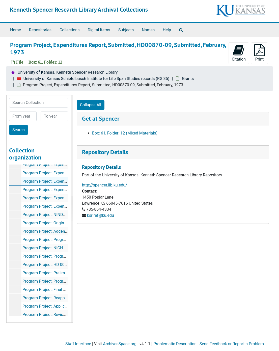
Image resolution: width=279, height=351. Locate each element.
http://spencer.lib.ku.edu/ (104, 185)
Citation (239, 53)
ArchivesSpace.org (119, 343)
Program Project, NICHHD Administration (59, 248)
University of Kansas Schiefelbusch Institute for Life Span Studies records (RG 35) (96, 78)
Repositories (40, 30)
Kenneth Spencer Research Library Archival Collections (79, 9)
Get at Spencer (100, 118)
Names (148, 30)
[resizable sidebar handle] (72, 209)
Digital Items (99, 30)
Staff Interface (78, 343)
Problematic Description (175, 343)
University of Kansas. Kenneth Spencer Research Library (68, 72)
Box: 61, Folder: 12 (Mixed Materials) (124, 133)
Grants (188, 78)
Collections (70, 30)
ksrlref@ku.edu (100, 215)
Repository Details (105, 152)
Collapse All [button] (90, 104)
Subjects (126, 30)
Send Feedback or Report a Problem (232, 343)
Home (15, 30)
